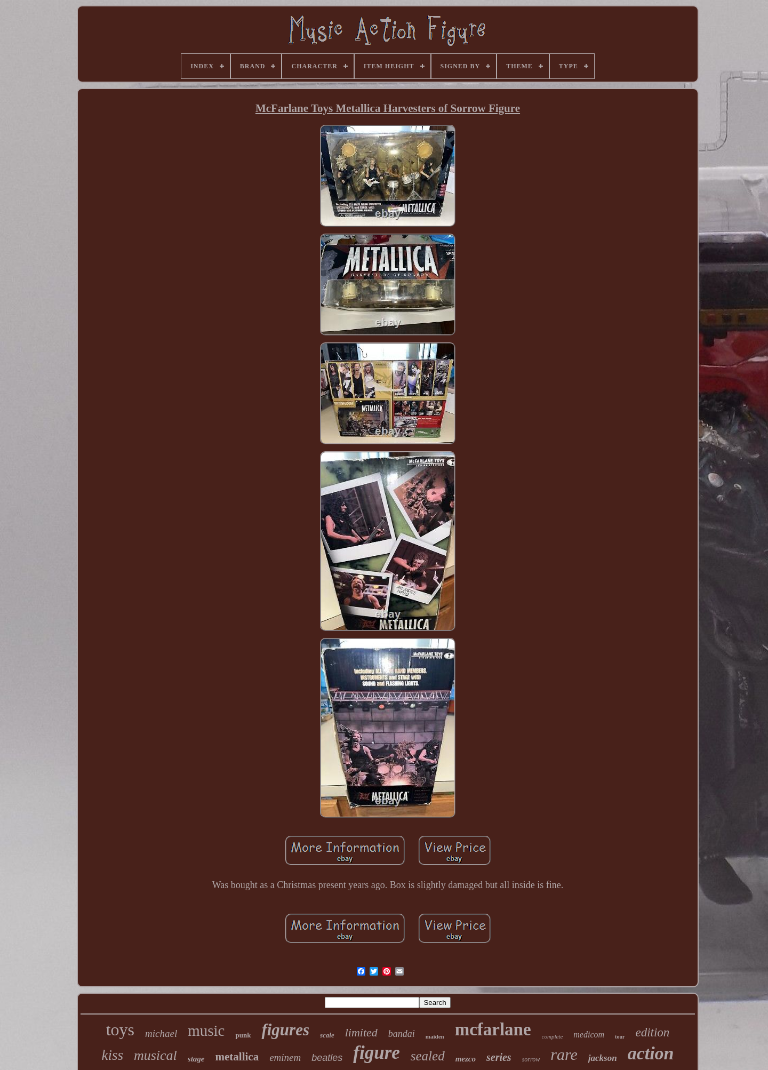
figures (285, 1029)
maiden (435, 1036)
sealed (428, 1056)
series (498, 1057)
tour (620, 1037)
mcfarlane (493, 1029)
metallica (237, 1056)
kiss (112, 1055)
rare (564, 1054)
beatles (326, 1057)
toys (120, 1029)
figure (376, 1052)
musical (155, 1055)
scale (327, 1035)
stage (196, 1059)
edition (652, 1032)
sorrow (531, 1059)
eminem (285, 1057)
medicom (588, 1034)
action (651, 1053)
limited (361, 1032)
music (206, 1030)
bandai (401, 1033)
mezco (465, 1059)
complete (552, 1036)
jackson (602, 1058)
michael (161, 1033)
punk (243, 1035)
